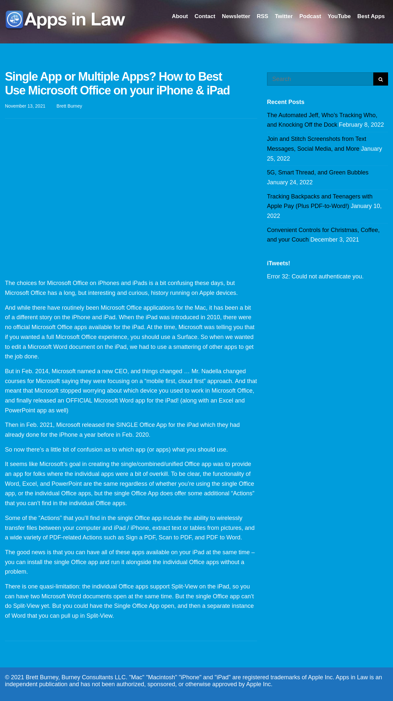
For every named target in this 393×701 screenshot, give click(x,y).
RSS (262, 16)
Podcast (310, 16)
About (180, 16)
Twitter (284, 16)
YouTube (339, 16)
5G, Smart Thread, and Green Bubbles (318, 172)
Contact (204, 16)
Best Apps (371, 16)
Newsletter (236, 16)
